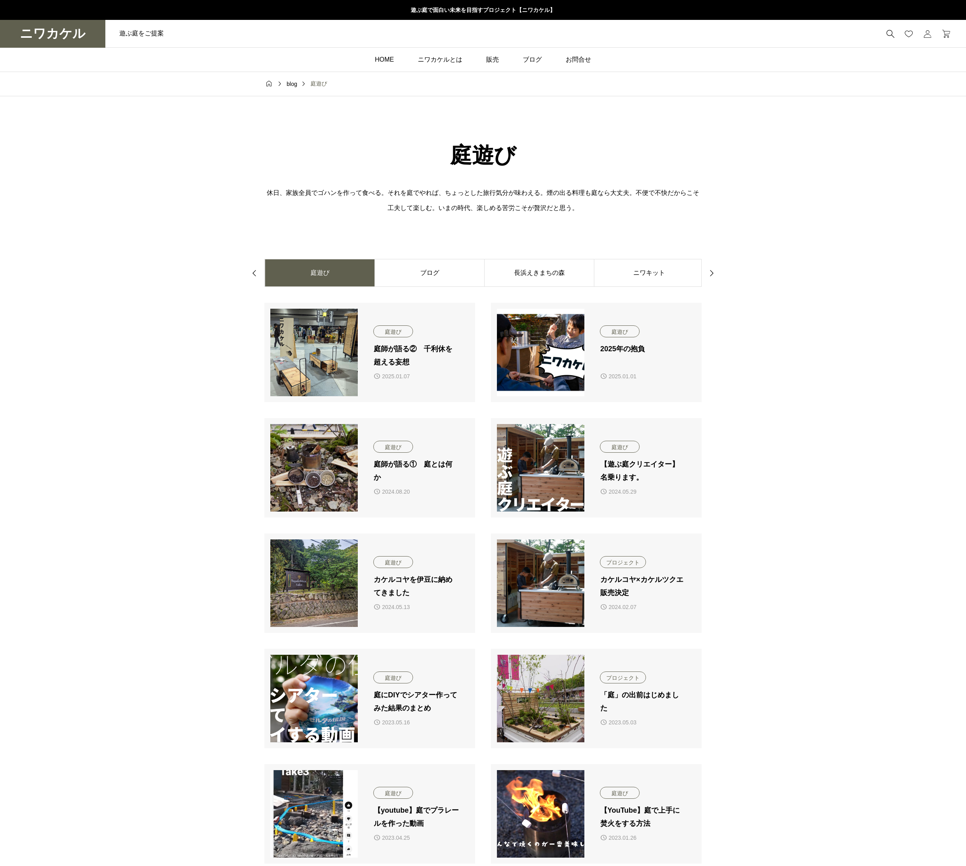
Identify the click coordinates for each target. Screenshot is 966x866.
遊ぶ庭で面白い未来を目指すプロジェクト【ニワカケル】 (483, 10)
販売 (492, 59)
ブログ (532, 59)
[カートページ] (943, 34)
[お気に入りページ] (909, 34)
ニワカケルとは (440, 59)
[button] (254, 272)
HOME (384, 59)
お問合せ (578, 59)
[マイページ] (927, 34)
